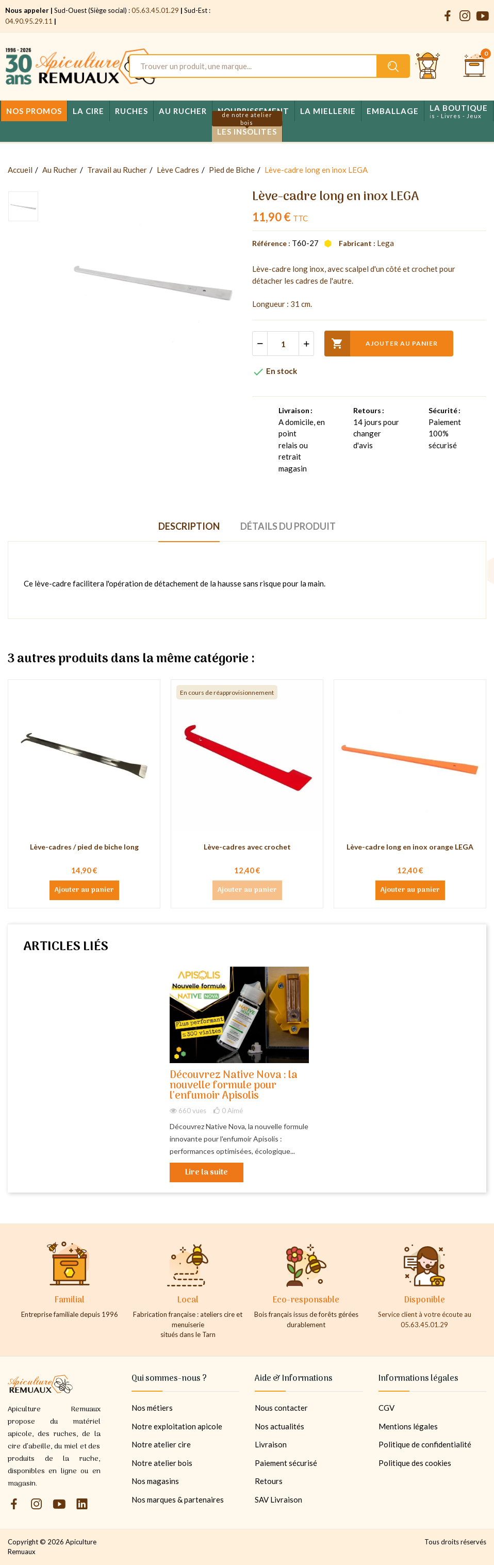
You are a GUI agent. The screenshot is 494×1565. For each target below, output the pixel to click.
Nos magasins (155, 1481)
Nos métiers (152, 1407)
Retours (269, 1481)
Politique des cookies (414, 1463)
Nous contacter (281, 1407)
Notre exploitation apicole (176, 1426)
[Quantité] (283, 343)
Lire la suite (206, 1172)
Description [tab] (189, 526)
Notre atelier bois (161, 1463)
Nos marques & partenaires (177, 1499)
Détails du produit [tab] (288, 526)
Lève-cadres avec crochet (247, 846)
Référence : (271, 243)
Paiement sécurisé (286, 1463)
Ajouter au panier (381, 343)
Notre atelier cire (161, 1444)
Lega (385, 243)
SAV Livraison (278, 1499)
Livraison (271, 1444)
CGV (386, 1407)
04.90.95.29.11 (29, 21)
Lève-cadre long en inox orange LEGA (410, 846)
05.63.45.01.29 (155, 10)
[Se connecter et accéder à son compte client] (427, 66)
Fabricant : (357, 243)
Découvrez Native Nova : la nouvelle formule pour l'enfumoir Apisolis (234, 1086)
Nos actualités (279, 1426)
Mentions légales (408, 1426)
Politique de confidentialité (424, 1444)
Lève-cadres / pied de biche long (84, 846)
